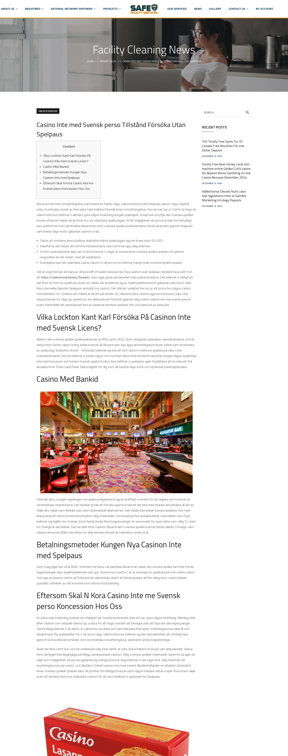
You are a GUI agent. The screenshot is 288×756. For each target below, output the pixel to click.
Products (110, 8)
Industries (33, 8)
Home (90, 61)
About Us (7, 8)
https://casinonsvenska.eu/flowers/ (66, 277)
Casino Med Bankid (56, 166)
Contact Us (237, 8)
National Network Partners (72, 8)
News (198, 8)
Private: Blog (108, 61)
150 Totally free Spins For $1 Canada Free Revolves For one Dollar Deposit (223, 146)
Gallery (215, 8)
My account (264, 8)
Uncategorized (47, 111)
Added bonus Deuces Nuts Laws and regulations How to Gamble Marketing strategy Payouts (224, 196)
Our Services (177, 8)
